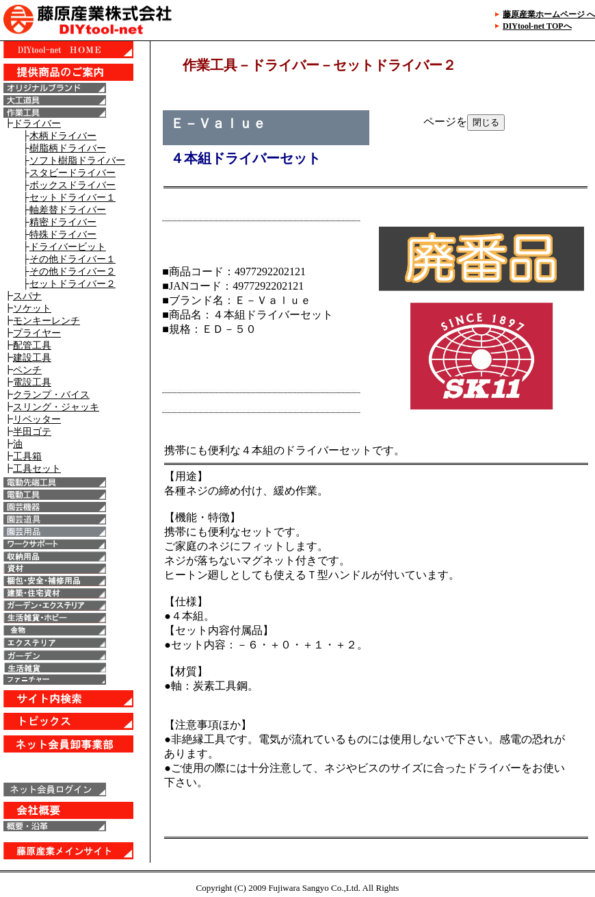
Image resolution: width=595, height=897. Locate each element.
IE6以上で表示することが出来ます (75, 452)
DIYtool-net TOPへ (537, 26)
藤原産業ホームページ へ (549, 14)
